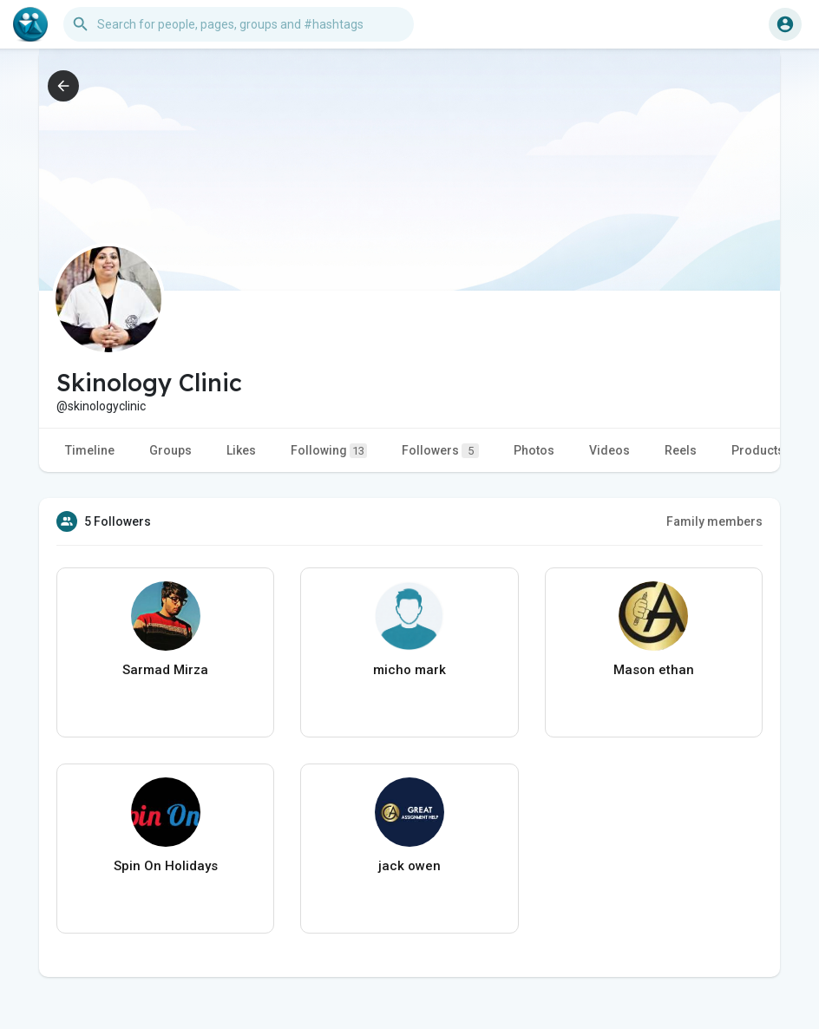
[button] (238, 24)
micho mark (409, 670)
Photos (534, 450)
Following (329, 450)
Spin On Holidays (166, 866)
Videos (609, 450)
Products (757, 450)
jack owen (409, 866)
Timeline (90, 450)
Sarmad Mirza (165, 670)
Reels (681, 450)
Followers (440, 450)
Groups (170, 450)
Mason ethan (653, 670)
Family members (714, 521)
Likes (241, 450)
